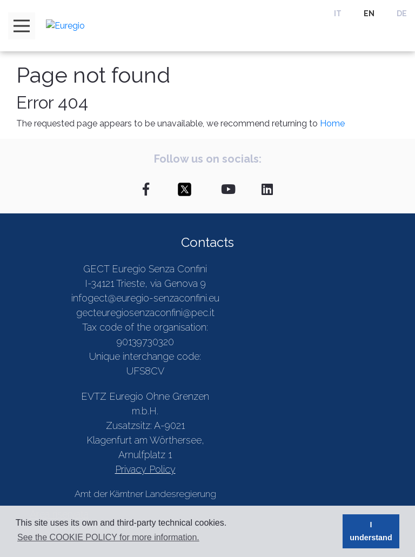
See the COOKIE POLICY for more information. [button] (108, 537)
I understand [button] (371, 531)
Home (332, 123)
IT (338, 13)
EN (369, 13)
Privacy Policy (145, 469)
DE (402, 13)
